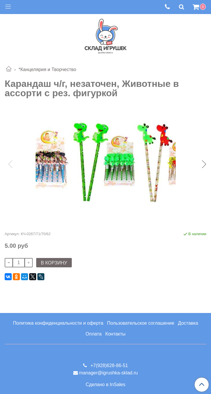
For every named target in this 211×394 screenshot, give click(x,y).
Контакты (115, 333)
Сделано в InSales (105, 384)
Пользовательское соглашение (140, 323)
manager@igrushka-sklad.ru (108, 372)
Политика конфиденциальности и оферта (58, 323)
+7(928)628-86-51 (108, 365)
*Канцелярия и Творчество (47, 69)
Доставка (188, 323)
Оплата (94, 333)
